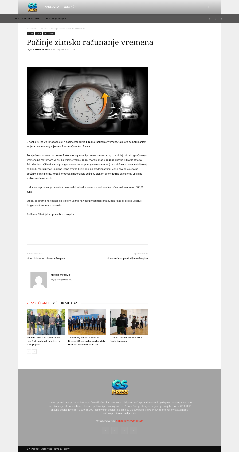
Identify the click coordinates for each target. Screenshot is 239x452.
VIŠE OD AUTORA (65, 303)
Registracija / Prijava (55, 18)
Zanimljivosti (49, 33)
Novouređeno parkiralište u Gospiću (127, 258)
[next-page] (34, 351)
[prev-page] (29, 351)
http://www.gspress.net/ (61, 280)
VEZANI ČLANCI (38, 303)
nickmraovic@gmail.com (129, 420)
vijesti (38, 33)
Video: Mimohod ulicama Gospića (46, 258)
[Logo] (34, 7)
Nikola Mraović (42, 49)
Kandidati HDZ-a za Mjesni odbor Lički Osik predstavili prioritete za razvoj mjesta (43, 341)
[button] (208, 7)
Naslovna (52, 6)
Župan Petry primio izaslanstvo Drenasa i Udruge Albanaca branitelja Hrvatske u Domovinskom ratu (86, 341)
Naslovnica (32, 28)
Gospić (70, 6)
